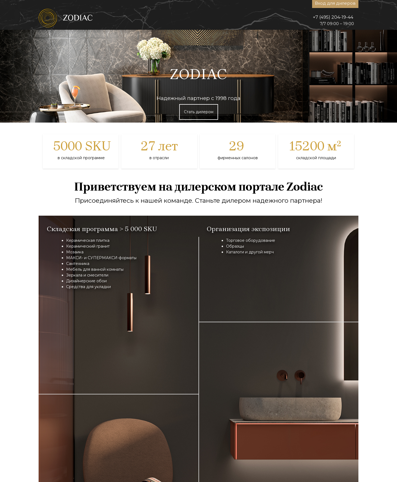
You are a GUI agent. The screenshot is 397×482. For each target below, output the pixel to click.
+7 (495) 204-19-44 (333, 17)
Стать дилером (198, 111)
